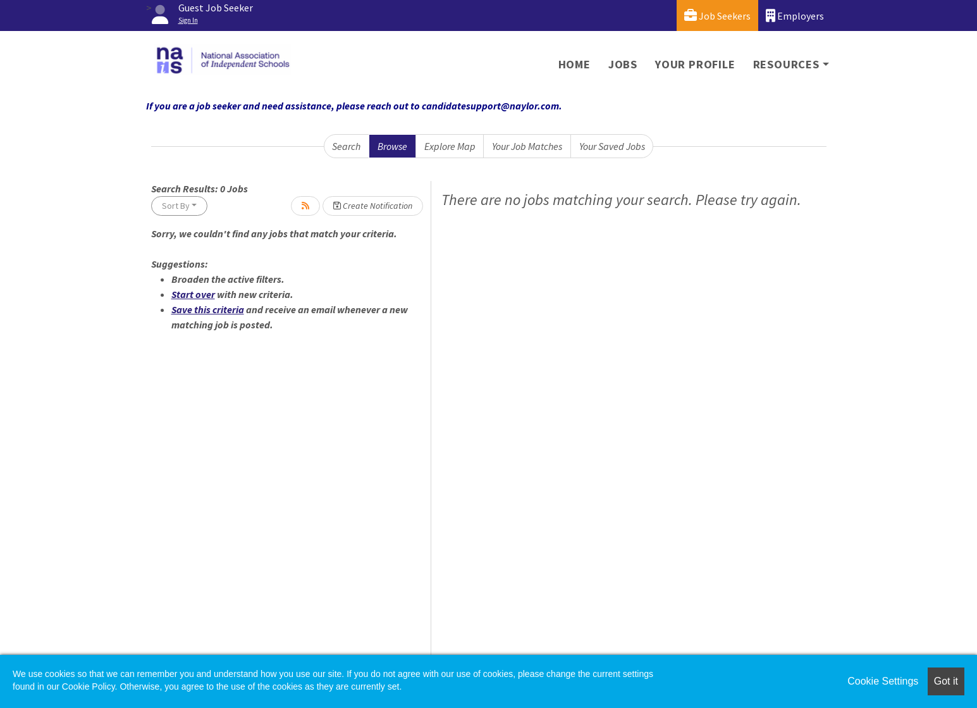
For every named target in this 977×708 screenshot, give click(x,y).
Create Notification (372, 205)
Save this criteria (207, 309)
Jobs (622, 64)
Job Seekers (717, 15)
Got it (946, 681)
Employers (795, 15)
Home (574, 64)
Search (346, 146)
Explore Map (450, 146)
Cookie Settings (882, 681)
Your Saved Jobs (612, 146)
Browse (392, 146)
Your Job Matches (527, 146)
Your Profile (695, 64)
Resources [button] (786, 64)
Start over (193, 294)
